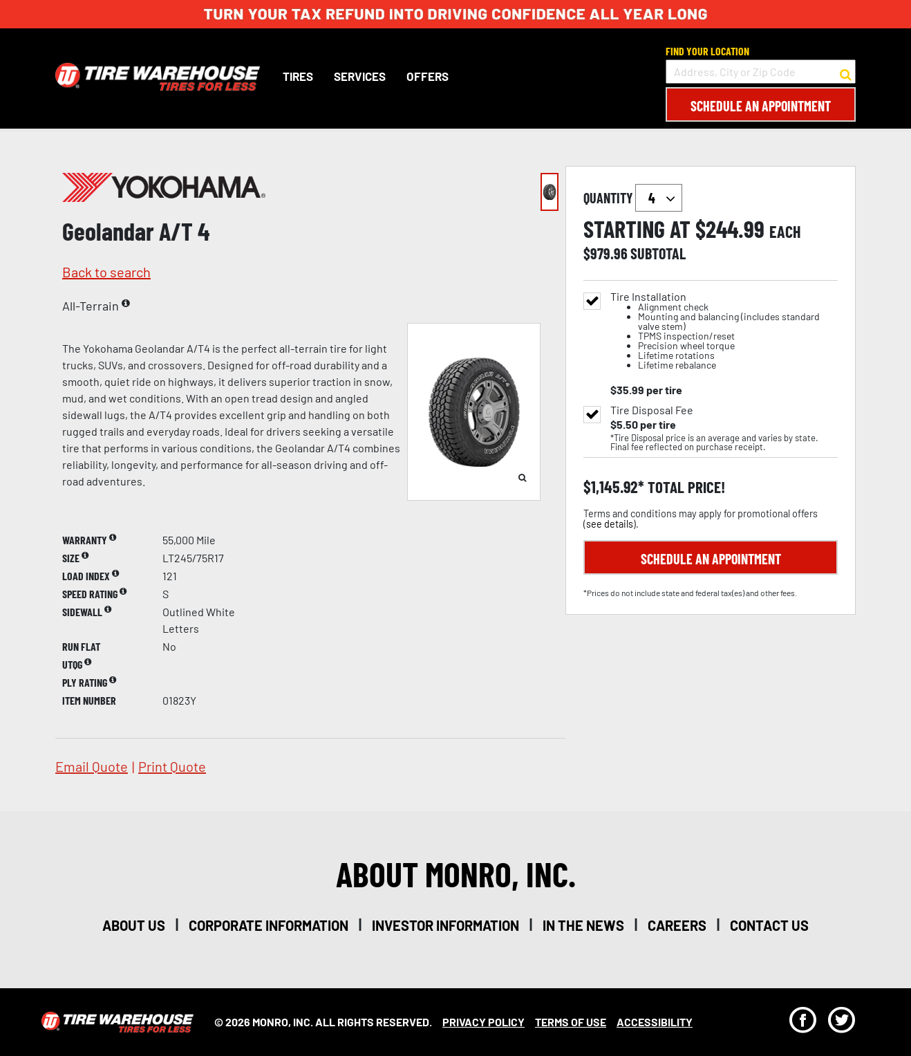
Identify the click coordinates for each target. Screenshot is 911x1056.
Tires (298, 76)
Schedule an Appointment (761, 106)
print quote (172, 766)
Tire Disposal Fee (651, 410)
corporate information (268, 925)
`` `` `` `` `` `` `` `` (658, 198)
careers (677, 925)
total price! (684, 487)
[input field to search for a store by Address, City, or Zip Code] (761, 71)
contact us (769, 925)
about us (133, 925)
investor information (445, 925)
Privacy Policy (483, 1021)
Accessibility (655, 1021)
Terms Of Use (570, 1021)
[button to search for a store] (846, 72)
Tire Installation (724, 331)
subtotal (658, 253)
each (785, 231)
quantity (632, 198)
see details (609, 524)
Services (360, 76)
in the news (583, 925)
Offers (427, 76)
